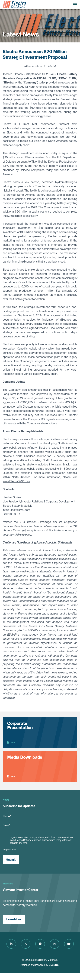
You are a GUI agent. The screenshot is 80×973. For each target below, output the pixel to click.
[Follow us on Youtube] (69, 944)
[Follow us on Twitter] (25, 944)
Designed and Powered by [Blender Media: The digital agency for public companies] (40, 965)
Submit (11, 859)
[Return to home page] (14, 4)
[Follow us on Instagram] (54, 944)
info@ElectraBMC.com (16, 510)
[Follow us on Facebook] (40, 944)
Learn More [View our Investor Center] (13, 919)
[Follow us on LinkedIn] (11, 944)
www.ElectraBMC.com (16, 481)
